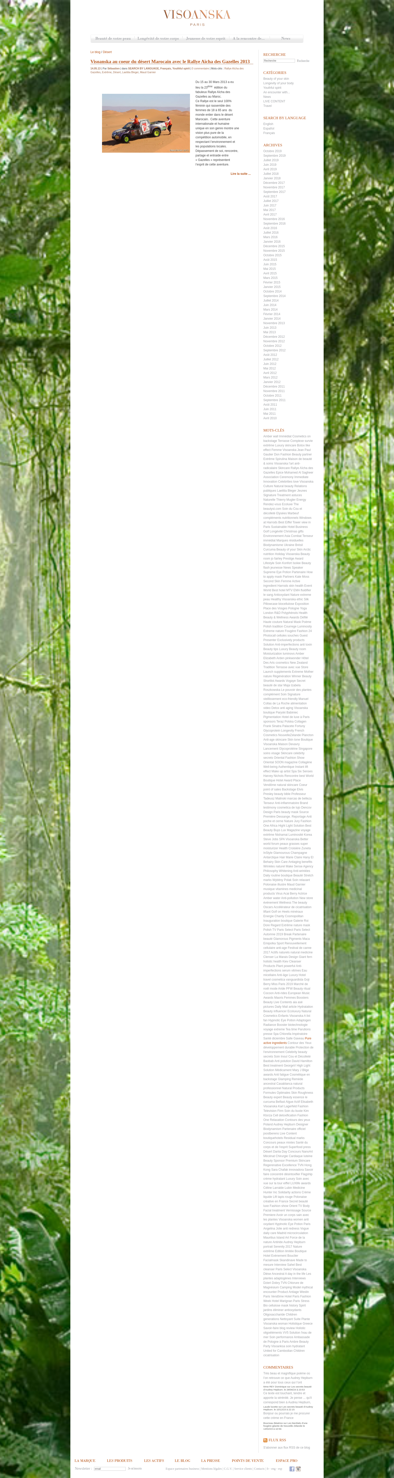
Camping (286, 1287)
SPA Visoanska (289, 839)
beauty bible (282, 794)
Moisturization (272, 653)
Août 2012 (270, 355)
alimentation (298, 703)
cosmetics (282, 662)
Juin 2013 (269, 327)
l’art (291, 463)
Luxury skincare (285, 445)
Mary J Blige (300, 1070)
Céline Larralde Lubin (277, 1188)
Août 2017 (270, 196)
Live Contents (283, 1002)
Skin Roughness (302, 1092)
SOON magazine (286, 762)
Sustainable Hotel (283, 527)
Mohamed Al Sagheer (298, 472)
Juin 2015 (269, 264)
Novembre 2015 (274, 250)
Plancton (308, 735)
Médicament (283, 1070)
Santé (267, 1038)
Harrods (282, 585)
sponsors (269, 721)
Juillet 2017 (271, 201)
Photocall (269, 635)
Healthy (276, 599)
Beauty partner (302, 454)
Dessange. (283, 816)
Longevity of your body (278, 83)
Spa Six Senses (302, 771)
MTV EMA (293, 590)
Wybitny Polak (281, 880)
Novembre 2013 (274, 323)
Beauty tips (270, 649)
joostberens (271, 1133)
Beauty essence (293, 1097)
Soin (272, 1337)
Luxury (290, 1178)
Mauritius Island (273, 1237)
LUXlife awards (300, 1183)
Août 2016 (270, 228)
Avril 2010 (270, 418)
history (293, 1305)
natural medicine (301, 952)
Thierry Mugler (286, 499)
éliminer (278, 1310)
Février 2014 (271, 314)
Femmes (290, 997)
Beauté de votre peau (112, 39)
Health (283, 848)
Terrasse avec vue (288, 667)
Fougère (290, 631)
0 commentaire (200, 68)
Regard (275, 925)
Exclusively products (291, 640)
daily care (269, 1233)
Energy (301, 499)
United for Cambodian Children (284, 1351)
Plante (305, 1319)
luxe (266, 1206)
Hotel (288, 1296)
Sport (280, 943)
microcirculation (297, 1233)
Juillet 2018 (271, 174)
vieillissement (272, 699)
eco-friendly (290, 699)
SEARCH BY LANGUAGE (143, 68)
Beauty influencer (275, 1011)
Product (283, 1292)
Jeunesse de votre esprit (205, 39)
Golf (266, 531)
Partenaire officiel (294, 1129)
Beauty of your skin (276, 78)
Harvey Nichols (273, 776)
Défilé (304, 617)
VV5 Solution (291, 1332)
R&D (277, 613)
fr (268, 1468)
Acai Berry (290, 893)
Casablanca (284, 1083)
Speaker (297, 567)
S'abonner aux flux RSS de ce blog (286, 1447)
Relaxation (277, 1120)
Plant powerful (285, 966)
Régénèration (282, 676)
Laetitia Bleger (287, 490)
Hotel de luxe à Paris (296, 717)
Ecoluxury (294, 1011)
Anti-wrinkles (301, 871)
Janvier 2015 (272, 287)
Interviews (299, 1278)
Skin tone (293, 739)
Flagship (306, 1174)
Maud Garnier (296, 884)
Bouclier (292, 1255)
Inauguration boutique (277, 920)
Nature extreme (300, 595)
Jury (297, 821)
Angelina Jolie (272, 1228)
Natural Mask (292, 622)
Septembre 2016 (274, 223)
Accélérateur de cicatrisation (293, 907)
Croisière (294, 848)
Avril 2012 (270, 373)
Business (302, 527)
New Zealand (299, 662)
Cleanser (295, 961)
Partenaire (299, 572)
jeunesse (277, 567)
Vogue (304, 1228)
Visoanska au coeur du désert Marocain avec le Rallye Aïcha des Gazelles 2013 (170, 61)
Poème (306, 622)
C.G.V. (228, 1468)
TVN (301, 1165)
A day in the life (295, 1274)
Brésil (299, 545)
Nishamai (281, 834)
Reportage (299, 816)
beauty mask (289, 812)
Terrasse (283, 441)
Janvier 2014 (272, 318)
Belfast (280, 1102)
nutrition (268, 554)
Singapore (305, 748)
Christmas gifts (294, 531)
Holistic (301, 1328)
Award (299, 558)
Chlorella (285, 1034)
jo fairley (276, 558)
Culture (268, 486)
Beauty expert (272, 1097)
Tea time (291, 1029)
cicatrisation (271, 1355)
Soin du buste (293, 1111)
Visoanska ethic (292, 599)
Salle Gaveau (295, 1038)
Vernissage (293, 1210)
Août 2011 (270, 404)
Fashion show (279, 1206)
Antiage (294, 1292)
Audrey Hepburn (284, 1124)
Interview (280, 1264)
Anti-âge (282, 975)
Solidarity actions (289, 1192)
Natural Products (293, 1088)
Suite (297, 1319)
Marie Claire (294, 857)
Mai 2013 (269, 332)
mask (306, 925)
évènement (270, 902)
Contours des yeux (297, 1120)
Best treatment (273, 1065)
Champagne (299, 853)
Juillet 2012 (271, 359)
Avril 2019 (270, 169)
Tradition (269, 667)
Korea (308, 834)
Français (269, 133)
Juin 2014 (269, 305)
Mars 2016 (270, 237)
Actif (297, 1102)
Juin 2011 (269, 409)
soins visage (271, 753)
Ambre (293, 1341)
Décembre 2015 (274, 246)
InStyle (268, 853)
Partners (288, 576)
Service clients (243, 1468)
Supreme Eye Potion (277, 572)
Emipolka (269, 943)
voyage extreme (274, 1029)
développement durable (279, 1047)
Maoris (278, 997)
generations (271, 1319)
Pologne (293, 608)
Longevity (287, 730)
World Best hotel (274, 590)
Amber (299, 653)
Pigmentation (272, 717)
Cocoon (268, 993)
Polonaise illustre (274, 884)
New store (306, 898)
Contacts (259, 1468)
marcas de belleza (299, 798)
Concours (269, 1142)
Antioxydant (281, 595)
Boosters (303, 997)
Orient (293, 1206)
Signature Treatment (277, 495)
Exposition (302, 604)
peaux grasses (290, 844)
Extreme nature (273, 631)
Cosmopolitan (294, 916)
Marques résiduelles (289, 540)
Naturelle (269, 499)
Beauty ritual (301, 988)
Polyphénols (289, 613)
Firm (280, 1111)
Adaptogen (303, 1020)
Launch (268, 671)
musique (269, 889)
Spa (275, 1034)
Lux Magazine (290, 830)
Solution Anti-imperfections (281, 644)
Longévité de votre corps (158, 39)
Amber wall (270, 436)
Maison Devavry (289, 744)
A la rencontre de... (249, 39)
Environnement (273, 536)
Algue (289, 1102)
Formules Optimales (276, 1092)
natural (298, 1083)
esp (280, 1468)
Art (287, 1237)
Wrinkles (269, 866)
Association (271, 477)
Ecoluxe (287, 504)
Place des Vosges (275, 608)
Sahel (291, 1264)
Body (306, 1206)
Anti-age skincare (275, 739)
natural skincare (287, 785)
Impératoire (300, 1034)
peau (266, 599)
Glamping (284, 1079)
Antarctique (271, 857)
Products (269, 966)
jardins (267, 1310)
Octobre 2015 (272, 255)
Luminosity (304, 626)
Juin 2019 (269, 164)
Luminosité (295, 834)
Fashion (285, 454)
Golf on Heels (280, 911)
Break (287, 934)
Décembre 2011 (274, 386)
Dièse (267, 1274)
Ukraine (289, 545)
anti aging (286, 708)
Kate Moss (302, 576)
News (286, 39)
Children (291, 1314)
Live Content (288, 1133)
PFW (289, 988)
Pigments (295, 939)
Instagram (298, 1468)
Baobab (268, 1061)
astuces (296, 495)
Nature (288, 821)
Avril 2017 (270, 214)
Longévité (276, 531)
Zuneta (306, 848)
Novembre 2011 (274, 391)
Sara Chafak (279, 1169)
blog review (287, 1328)
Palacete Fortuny (293, 726)
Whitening (285, 871)
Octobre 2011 (272, 395)
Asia (287, 536)
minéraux (296, 911)
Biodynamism (272, 1129)
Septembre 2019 (274, 155)
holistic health (272, 961)
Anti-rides (280, 993)
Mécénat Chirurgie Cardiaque (283, 1156)
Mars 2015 (270, 278)
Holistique (295, 1323)
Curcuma (269, 549)
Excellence (289, 1165)
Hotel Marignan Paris (286, 1301)
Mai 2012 (269, 368)
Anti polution (282, 1061)
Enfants (283, 1016)
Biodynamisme (273, 545)
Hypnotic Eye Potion (282, 1020)
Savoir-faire (271, 1328)
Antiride (278, 1242)
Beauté (298, 875)
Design (293, 957)
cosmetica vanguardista (287, 979)
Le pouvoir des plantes (296, 690)
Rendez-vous (272, 504)
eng (273, 1468)
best (302, 776)
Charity (279, 916)
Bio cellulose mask (275, 1305)
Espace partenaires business (182, 1468)
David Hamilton (302, 1061)
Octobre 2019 (272, 151)
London (268, 613)
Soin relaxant (301, 880)
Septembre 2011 (274, 400)
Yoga (303, 608)
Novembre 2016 (274, 219)
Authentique (286, 767)
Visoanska (293, 554)
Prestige (288, 558)
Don (277, 454)
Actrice (302, 893)
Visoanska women (291, 1219)
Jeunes (302, 490)
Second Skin (271, 581)
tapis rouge (285, 1197)
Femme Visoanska (283, 450)
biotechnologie (298, 1025)
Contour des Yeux (300, 1043)
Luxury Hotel (297, 975)
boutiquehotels (273, 1138)
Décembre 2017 (274, 183)
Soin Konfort (283, 563)
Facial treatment (274, 1210)
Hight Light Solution (291, 825)
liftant (267, 911)
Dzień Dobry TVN (275, 1283)
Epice (279, 472)
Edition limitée (284, 1251)
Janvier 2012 (272, 382)
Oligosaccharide (274, 1314)
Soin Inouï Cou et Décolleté (292, 1056)
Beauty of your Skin (289, 549)
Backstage (289, 789)
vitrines (296, 970)
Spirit (302, 1305)
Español (268, 128)
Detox (275, 708)
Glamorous (280, 939)
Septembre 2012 (274, 350)
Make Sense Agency (299, 866)
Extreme (297, 671)
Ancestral (278, 1274)
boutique (286, 875)
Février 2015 (271, 282)
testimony (269, 807)
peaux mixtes (286, 1142)
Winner (296, 676)
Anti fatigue (281, 1074)
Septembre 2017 (274, 192)
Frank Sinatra (272, 726)
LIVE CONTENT (274, 101)
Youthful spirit (272, 88)
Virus (279, 893)
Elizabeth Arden (273, 658)
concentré (276, 1174)
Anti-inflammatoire (287, 803)
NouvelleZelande (289, 735)
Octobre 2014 (272, 291)
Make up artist (280, 771)
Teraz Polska (285, 721)
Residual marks (294, 1138)
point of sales (272, 789)
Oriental (268, 762)
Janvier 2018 (272, 178)
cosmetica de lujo (289, 807)
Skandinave (287, 1260)
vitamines (282, 889)
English (268, 124)
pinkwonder (293, 658)
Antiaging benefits (300, 862)
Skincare (284, 468)
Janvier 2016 (272, 241)
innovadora (296, 1169)
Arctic (307, 549)
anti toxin (306, 644)
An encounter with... (276, 92)
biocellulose (286, 604)
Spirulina (281, 459)
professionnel (272, 1088)
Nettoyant (286, 1319)
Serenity (279, 1246)
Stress (305, 1301)
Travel (267, 106)
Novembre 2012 (274, 341)
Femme (286, 581)
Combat (296, 536)
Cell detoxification (285, 1115)
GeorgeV (290, 1065)
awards (268, 1074)
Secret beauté (298, 1201)
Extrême (269, 459)
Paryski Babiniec (287, 712)
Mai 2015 (269, 269)
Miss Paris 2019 (282, 984)
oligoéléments (272, 1332)
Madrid (281, 1233)
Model (297, 1287)
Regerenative (272, 1165)
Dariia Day (280, 1151)
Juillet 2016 (271, 232)
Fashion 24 (304, 631)
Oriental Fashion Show (289, 757)
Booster (282, 1025)
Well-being (270, 767)
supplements (282, 671)
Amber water (271, 898)
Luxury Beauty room (292, 649)
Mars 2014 (270, 309)
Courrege (290, 626)
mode (273, 988)
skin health (296, 585)
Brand (304, 803)
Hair (282, 857)
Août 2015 (270, 260)
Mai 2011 (269, 413)
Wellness (285, 902)
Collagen (300, 721)
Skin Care (281, 862)
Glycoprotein (271, 730)
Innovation (270, 481)
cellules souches (288, 635)
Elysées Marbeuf (287, 513)
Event (308, 585)
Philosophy (270, 871)
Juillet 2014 (271, 300)
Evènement (278, 1255)
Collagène (305, 762)
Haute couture (272, 622)
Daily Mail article (286, 1006)
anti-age (281, 948)
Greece (308, 1323)
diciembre (278, 1038)
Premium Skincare (298, 1160)
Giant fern (305, 957)
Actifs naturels (280, 952)
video (267, 708)
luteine (308, 1156)
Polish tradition (273, 626)
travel (267, 979)
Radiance (269, 1025)
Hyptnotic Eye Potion (289, 1224)
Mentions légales (211, 1468)
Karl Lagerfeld (287, 1106)
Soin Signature (291, 694)
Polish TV (269, 930)
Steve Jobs (270, 839)
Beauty (268, 1002)
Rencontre (291, 776)
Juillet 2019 (271, 160)
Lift (275, 1197)
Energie (268, 916)
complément (271, 694)
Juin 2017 (269, 205)
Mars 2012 (270, 377)
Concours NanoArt (300, 1151)
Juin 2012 (269, 364)
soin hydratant (295, 1346)
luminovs (288, 653)
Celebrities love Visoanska (296, 481)
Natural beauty (283, 486)
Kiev (285, 961)
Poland (268, 1124)
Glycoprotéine (288, 748)
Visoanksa (278, 1346)
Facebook (291, 1468)
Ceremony (286, 477)
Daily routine (271, 875)
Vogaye (291, 681)
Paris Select (285, 930)
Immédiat (285, 436)
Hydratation (305, 1006)
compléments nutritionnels (280, 518)
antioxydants (292, 1310)
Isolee (297, 563)
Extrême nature (291, 925)
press (307, 1147)
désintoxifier (292, 1174)
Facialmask (271, 1260)
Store (304, 667)
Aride (281, 988)
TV (300, 1206)
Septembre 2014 (274, 296)
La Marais (281, 957)
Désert (267, 1151)
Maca (306, 939)
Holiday (280, 554)
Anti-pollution (290, 898)
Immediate (301, 477)
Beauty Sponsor (274, 1160)
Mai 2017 (269, 210)
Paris (307, 1224)
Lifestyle (268, 563)
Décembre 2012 (274, 337)
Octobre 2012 (272, 346)
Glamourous (281, 853)
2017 (288, 1246)
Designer (302, 1124)
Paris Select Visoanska (291, 1269)
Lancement (270, 748)
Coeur (303, 785)
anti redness (291, 1228)
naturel (280, 866)
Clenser (268, 957)
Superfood (295, 1147)
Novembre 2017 (274, 187)
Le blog (95, 52)
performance (284, 1337)
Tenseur (268, 803)
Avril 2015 (270, 273)
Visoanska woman (275, 1323)
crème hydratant (274, 1178)
